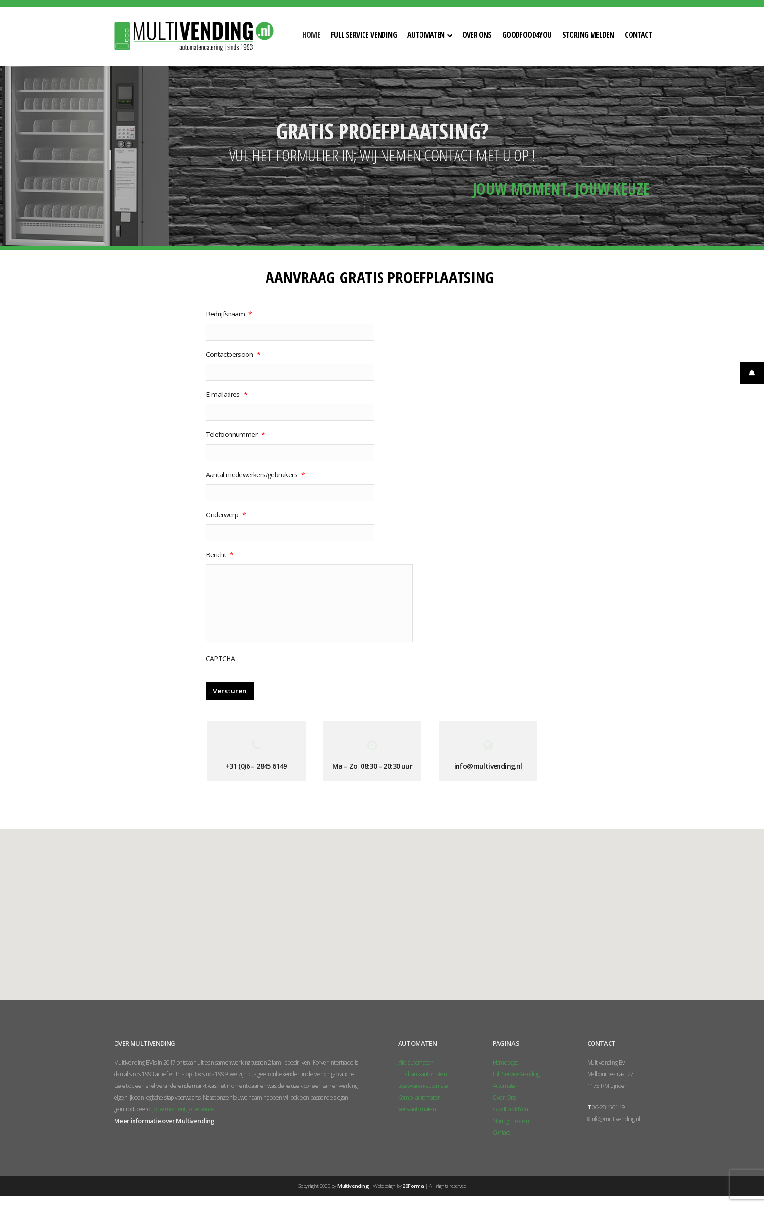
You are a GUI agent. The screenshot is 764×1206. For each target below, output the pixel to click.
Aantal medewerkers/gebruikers (255, 475)
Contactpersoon (233, 354)
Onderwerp (226, 515)
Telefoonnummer (235, 434)
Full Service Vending (516, 1074)
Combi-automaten (419, 1097)
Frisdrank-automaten (422, 1074)
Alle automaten (416, 1062)
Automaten (506, 1086)
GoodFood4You (510, 1109)
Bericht (219, 555)
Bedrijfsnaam (229, 314)
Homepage (506, 1062)
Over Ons (504, 1097)
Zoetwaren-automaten (425, 1086)
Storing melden (511, 1121)
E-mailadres (226, 394)
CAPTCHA (220, 658)
